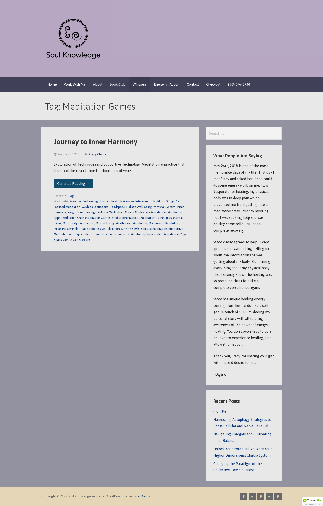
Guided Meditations (95, 207)
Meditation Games (98, 218)
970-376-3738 (239, 84)
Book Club (117, 84)
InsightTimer (76, 212)
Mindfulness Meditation (131, 223)
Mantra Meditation (137, 212)
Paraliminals (70, 228)
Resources (278, 496)
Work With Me (75, 84)
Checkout (213, 84)
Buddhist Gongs (163, 201)
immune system (164, 207)
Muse (57, 228)
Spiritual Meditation (154, 228)
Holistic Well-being (139, 207)
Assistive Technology (84, 201)
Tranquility (100, 234)
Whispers (140, 84)
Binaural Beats (109, 201)
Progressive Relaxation (104, 228)
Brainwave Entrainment (136, 201)
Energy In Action (166, 84)
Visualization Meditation (162, 234)
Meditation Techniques (156, 218)
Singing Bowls (130, 228)
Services (243, 496)
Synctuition (84, 234)
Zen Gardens (82, 239)
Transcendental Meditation (126, 234)
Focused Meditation (67, 207)
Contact (193, 84)
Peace (84, 228)
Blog (71, 196)
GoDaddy (143, 496)
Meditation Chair (73, 218)
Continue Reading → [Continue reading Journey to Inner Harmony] (73, 183)
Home (52, 84)
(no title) (220, 411)
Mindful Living (105, 223)
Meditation (158, 212)
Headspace (117, 207)
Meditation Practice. (125, 218)
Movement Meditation (163, 223)
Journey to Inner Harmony (95, 142)
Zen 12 (67, 239)
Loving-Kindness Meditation (105, 212)
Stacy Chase (97, 154)
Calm (179, 201)
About (98, 84)
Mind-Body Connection (78, 223)
